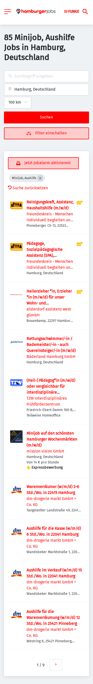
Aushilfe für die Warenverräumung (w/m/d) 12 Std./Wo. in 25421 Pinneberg (53, 617)
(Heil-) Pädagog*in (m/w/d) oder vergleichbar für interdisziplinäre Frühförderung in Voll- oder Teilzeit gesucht (51, 392)
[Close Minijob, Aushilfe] (40, 178)
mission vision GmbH (45, 451)
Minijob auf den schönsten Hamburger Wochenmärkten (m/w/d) (52, 439)
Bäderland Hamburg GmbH (51, 356)
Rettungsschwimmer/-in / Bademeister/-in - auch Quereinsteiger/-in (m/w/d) (51, 344)
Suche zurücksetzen (28, 188)
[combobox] (46, 76)
